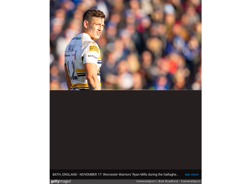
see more (192, 174)
